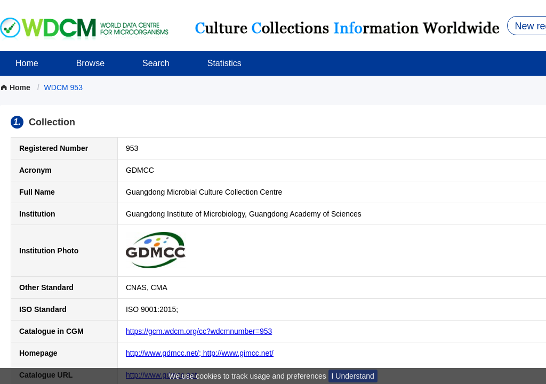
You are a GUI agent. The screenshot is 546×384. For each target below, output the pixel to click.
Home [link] (16, 87)
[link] (63, 87)
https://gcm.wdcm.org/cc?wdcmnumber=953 (199, 331)
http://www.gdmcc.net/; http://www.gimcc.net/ (200, 353)
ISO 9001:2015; (152, 309)
